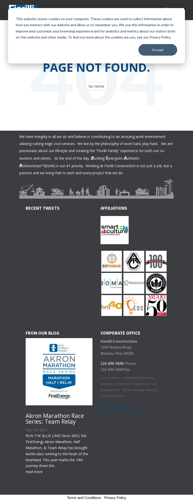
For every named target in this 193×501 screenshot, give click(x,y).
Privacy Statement (115, 405)
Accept (158, 50)
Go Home (96, 86)
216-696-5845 (112, 363)
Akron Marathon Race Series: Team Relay (55, 418)
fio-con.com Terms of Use (122, 411)
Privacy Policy (115, 498)
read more (34, 471)
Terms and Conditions (84, 498)
